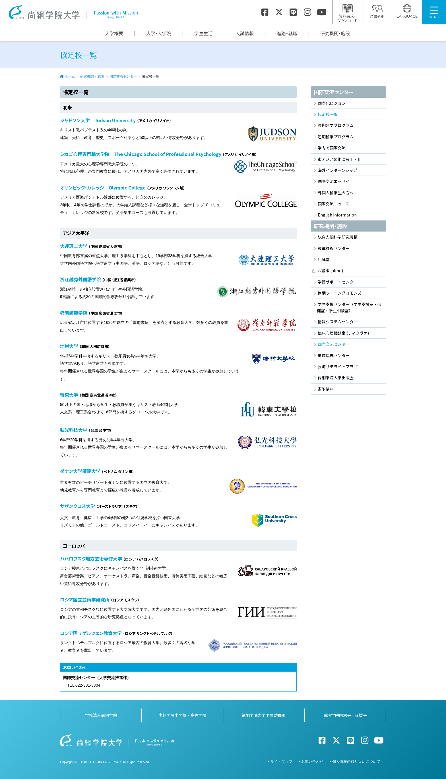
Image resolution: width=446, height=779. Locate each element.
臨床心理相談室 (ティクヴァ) (343, 333)
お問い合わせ (312, 761)
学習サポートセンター (338, 282)
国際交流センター (123, 76)
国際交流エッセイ (334, 181)
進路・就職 (287, 33)
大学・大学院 (158, 33)
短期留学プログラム (336, 136)
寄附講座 (326, 389)
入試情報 (245, 33)
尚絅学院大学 (73, 12)
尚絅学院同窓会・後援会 (345, 715)
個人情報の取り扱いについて (356, 761)
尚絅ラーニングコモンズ (340, 293)
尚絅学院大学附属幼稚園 (264, 715)
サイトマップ (281, 761)
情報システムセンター (338, 321)
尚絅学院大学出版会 (336, 377)
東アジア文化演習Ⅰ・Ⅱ (339, 159)
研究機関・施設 (335, 33)
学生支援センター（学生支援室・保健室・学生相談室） (349, 307)
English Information (337, 215)
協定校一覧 (328, 114)
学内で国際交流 (332, 148)
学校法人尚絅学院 (101, 715)
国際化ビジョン (332, 103)
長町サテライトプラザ (338, 366)
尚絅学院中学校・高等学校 (182, 715)
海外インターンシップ (337, 170)
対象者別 (377, 11)
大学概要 (114, 33)
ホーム (70, 76)
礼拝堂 (324, 259)
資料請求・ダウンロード (347, 13)
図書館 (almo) (330, 270)
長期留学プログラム (336, 125)
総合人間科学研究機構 (338, 237)
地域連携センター (334, 355)
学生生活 (203, 33)
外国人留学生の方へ (336, 192)
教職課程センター (334, 248)
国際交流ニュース (333, 204)
